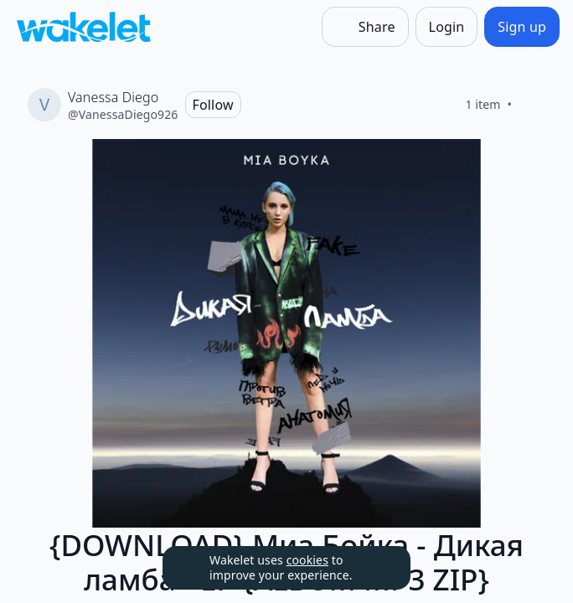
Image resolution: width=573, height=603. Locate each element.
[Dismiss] (377, 567)
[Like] (532, 104)
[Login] (447, 27)
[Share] (365, 27)
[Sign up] (522, 27)
